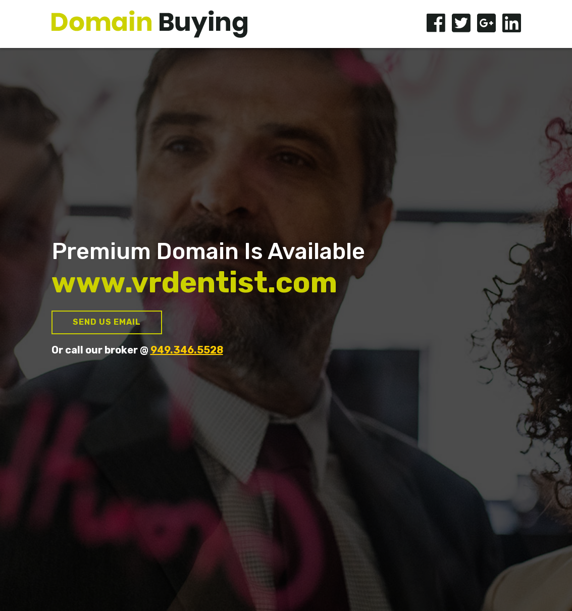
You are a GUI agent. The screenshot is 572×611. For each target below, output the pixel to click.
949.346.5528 (186, 350)
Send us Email (107, 322)
